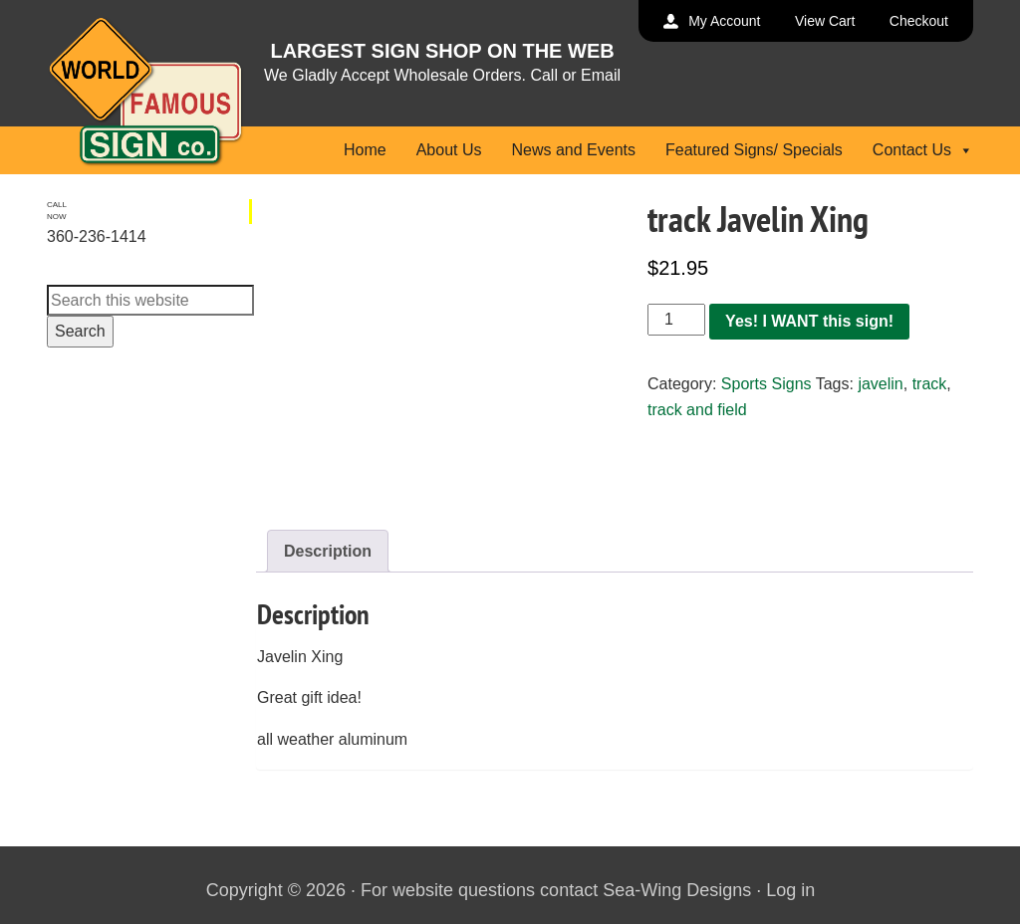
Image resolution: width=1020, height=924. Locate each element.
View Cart (825, 21)
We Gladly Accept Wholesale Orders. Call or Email (442, 75)
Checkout (919, 21)
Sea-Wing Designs (677, 890)
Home (365, 149)
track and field (697, 409)
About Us (449, 149)
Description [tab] (328, 551)
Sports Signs (766, 383)
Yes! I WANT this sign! (809, 321)
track (929, 383)
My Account (724, 21)
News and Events (573, 149)
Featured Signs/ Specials (754, 149)
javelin (880, 383)
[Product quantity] (676, 320)
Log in (790, 890)
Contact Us (923, 149)
